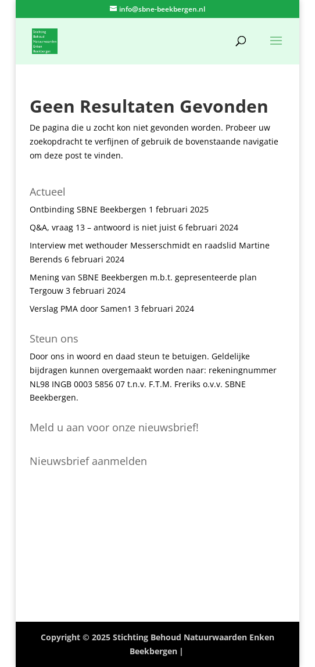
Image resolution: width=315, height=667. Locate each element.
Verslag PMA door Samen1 (81, 308)
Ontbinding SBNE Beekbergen (88, 209)
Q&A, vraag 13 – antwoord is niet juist (103, 227)
